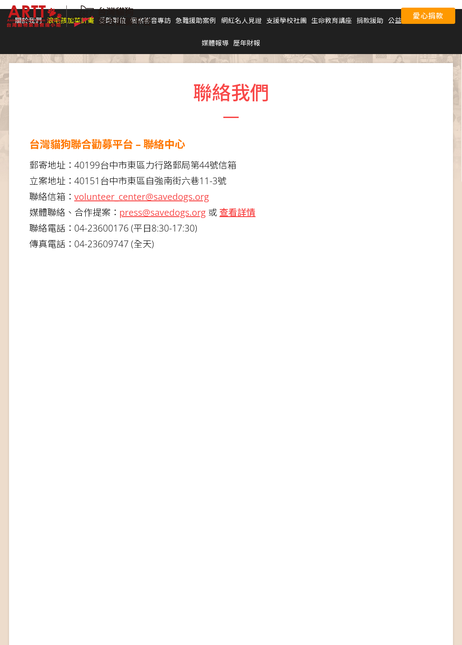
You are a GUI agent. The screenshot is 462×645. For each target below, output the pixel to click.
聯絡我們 (377, 16)
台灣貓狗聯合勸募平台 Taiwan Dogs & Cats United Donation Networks (79, 16)
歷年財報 (246, 42)
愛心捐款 (428, 16)
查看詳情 (237, 212)
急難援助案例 (196, 20)
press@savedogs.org (163, 212)
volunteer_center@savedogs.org (141, 197)
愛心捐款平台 (337, 16)
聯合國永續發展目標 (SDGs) (270, 16)
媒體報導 (215, 42)
